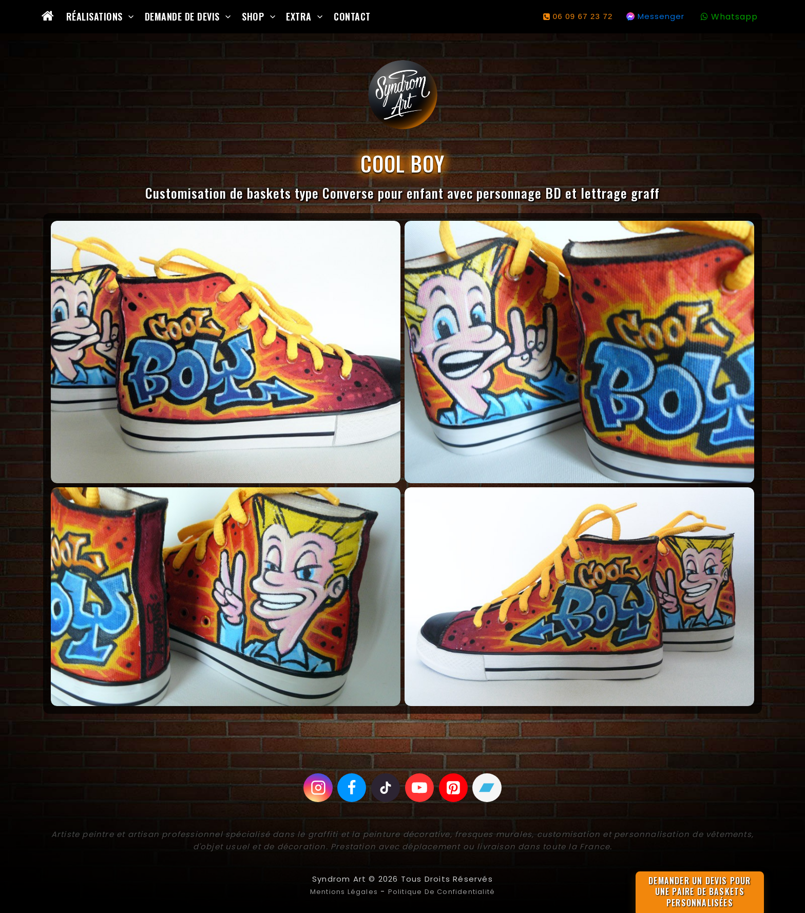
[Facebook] (349, 787)
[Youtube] (420, 787)
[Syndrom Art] (402, 94)
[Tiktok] (385, 787)
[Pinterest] (455, 787)
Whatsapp (734, 17)
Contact (352, 16)
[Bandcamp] (491, 787)
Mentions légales (336, 891)
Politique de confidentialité (446, 891)
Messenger (661, 16)
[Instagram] (313, 787)
